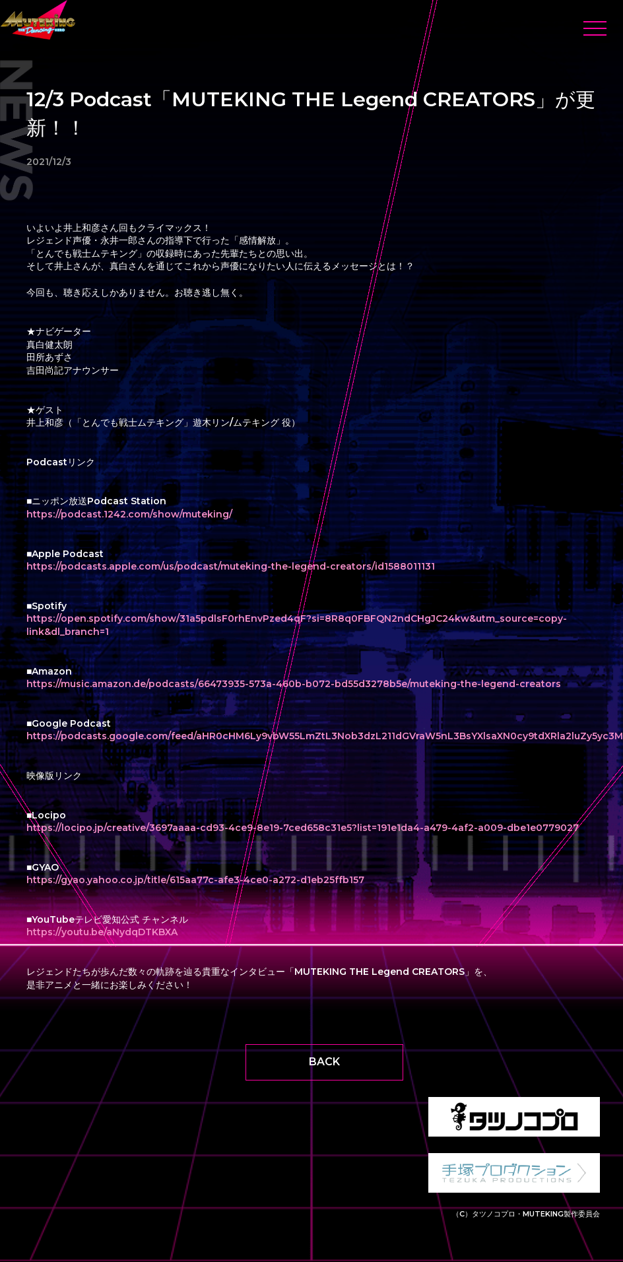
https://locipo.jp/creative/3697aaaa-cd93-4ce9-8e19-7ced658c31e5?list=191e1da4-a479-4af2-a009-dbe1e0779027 (302, 828)
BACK (324, 1061)
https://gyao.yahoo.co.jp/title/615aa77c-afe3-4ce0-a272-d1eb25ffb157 (195, 880)
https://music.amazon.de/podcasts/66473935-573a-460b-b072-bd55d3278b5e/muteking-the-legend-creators (293, 684)
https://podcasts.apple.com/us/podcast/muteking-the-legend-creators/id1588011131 (230, 566)
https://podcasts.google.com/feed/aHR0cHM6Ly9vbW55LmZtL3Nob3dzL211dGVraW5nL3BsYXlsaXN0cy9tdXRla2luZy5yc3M (324, 736)
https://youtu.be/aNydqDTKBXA (102, 932)
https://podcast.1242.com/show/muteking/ (129, 514)
